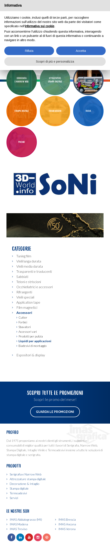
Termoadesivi (18, 493)
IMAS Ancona (67, 524)
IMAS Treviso (18, 529)
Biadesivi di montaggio (33, 346)
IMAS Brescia (67, 519)
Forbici (23, 322)
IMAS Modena (19, 524)
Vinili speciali (25, 297)
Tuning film (23, 256)
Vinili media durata (29, 266)
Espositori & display (30, 355)
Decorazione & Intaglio (24, 484)
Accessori (24, 312)
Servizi (14, 498)
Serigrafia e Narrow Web (25, 474)
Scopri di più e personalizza (55, 61)
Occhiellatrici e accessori (34, 287)
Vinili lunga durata (28, 261)
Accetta (81, 50)
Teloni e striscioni (28, 282)
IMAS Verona (67, 529)
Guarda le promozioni (55, 412)
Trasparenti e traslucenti (34, 271)
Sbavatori (25, 327)
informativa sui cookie (39, 26)
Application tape (28, 302)
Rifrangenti (24, 292)
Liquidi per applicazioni (35, 341)
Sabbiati (22, 276)
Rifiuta (29, 50)
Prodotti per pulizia (31, 336)
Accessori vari (28, 331)
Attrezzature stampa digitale (28, 479)
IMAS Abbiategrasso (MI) (26, 519)
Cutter (23, 317)
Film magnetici (26, 307)
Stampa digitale (19, 488)
